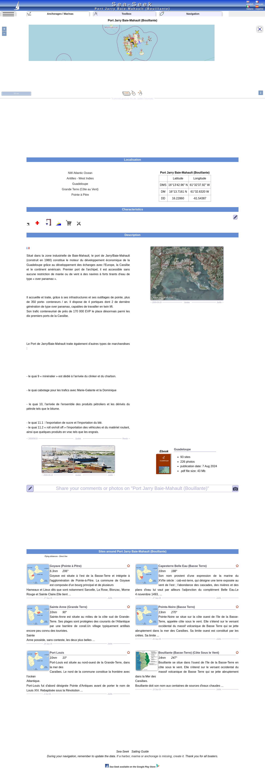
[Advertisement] (132, 126)
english (249, 3)
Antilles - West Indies (80, 178)
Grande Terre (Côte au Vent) (80, 189)
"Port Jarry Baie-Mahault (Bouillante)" (132, 488)
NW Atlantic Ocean (80, 172)
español (259, 7)
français (259, 3)
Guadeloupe (80, 183)
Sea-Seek (132, 4)
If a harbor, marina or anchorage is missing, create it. (151, 756)
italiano (249, 7)
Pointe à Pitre (80, 194)
